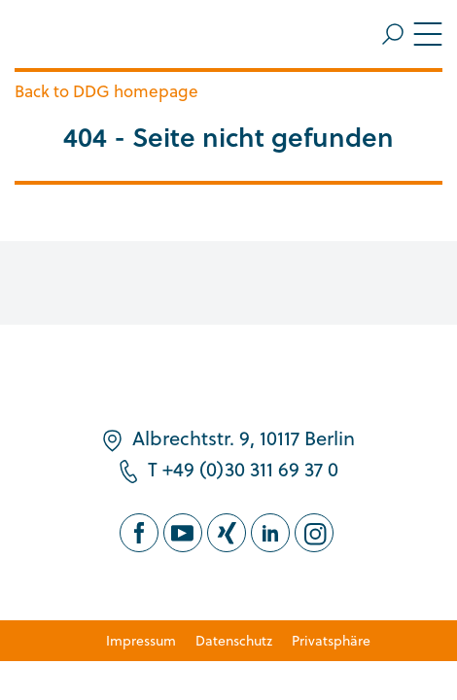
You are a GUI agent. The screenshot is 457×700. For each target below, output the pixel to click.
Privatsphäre (331, 640)
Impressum (141, 640)
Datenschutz (233, 640)
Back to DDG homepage (106, 91)
